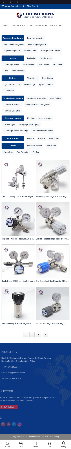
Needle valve (46, 58)
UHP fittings (9, 91)
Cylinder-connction (12, 84)
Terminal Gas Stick (12, 111)
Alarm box (8, 152)
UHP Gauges (9, 124)
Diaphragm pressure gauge (16, 131)
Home (5, 25)
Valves (13, 58)
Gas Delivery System (13, 98)
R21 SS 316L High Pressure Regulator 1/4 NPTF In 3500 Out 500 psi (52, 323)
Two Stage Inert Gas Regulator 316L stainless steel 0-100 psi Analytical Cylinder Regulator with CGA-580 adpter (52, 281)
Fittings (12, 78)
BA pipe (30, 138)
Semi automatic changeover (37, 104)
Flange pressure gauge (29, 124)
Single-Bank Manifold (36, 98)
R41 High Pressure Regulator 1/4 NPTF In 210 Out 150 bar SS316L (18, 239)
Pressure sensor (34, 146)
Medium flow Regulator (14, 44)
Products (19, 25)
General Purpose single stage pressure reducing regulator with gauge (52, 239)
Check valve (43, 64)
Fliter (6, 71)
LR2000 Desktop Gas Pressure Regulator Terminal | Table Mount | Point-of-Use (18, 196)
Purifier (36, 152)
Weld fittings (29, 84)
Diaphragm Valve (11, 64)
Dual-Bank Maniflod (12, 104)
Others (13, 146)
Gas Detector (23, 152)
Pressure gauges (13, 118)
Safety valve (28, 64)
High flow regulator (12, 50)
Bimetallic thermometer (42, 131)
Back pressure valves (50, 50)
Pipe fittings (47, 78)
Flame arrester (18, 71)
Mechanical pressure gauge (39, 118)
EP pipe (41, 138)
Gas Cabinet (56, 98)
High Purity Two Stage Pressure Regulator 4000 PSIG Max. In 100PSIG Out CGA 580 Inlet (52, 196)
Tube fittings (32, 78)
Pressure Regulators (43, 25)
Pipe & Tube (12, 138)
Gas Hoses (54, 138)
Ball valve (31, 58)
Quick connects (46, 84)
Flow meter (51, 146)
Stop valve (57, 64)
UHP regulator (30, 50)
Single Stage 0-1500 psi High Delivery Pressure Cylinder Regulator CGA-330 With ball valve (18, 281)
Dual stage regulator (37, 44)
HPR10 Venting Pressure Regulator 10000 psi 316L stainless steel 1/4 (18, 323)
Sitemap (55, 437)
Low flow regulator (35, 38)
